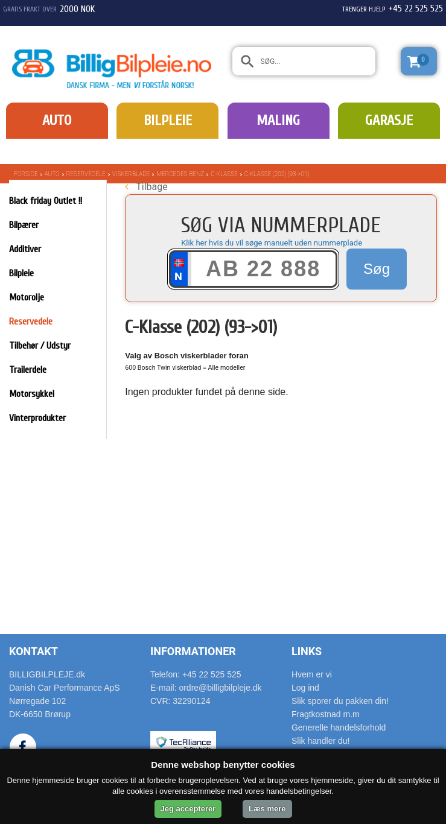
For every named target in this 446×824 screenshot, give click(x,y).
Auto (56, 120)
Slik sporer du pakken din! (340, 701)
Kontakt (33, 651)
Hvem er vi (311, 674)
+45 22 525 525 (415, 8)
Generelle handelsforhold (338, 727)
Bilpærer (24, 225)
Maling (278, 120)
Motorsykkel (31, 393)
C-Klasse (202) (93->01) (277, 174)
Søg (376, 269)
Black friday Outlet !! (45, 200)
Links (306, 651)
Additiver (25, 249)
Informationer (193, 651)
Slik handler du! (320, 741)
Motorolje (26, 297)
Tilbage (146, 186)
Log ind (305, 687)
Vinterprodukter (37, 418)
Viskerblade (131, 174)
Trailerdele (27, 369)
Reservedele (86, 174)
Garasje (389, 120)
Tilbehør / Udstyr (40, 345)
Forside (26, 174)
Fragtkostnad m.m (325, 714)
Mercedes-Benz (180, 174)
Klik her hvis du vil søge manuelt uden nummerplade (271, 242)
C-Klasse (224, 174)
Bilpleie (168, 120)
